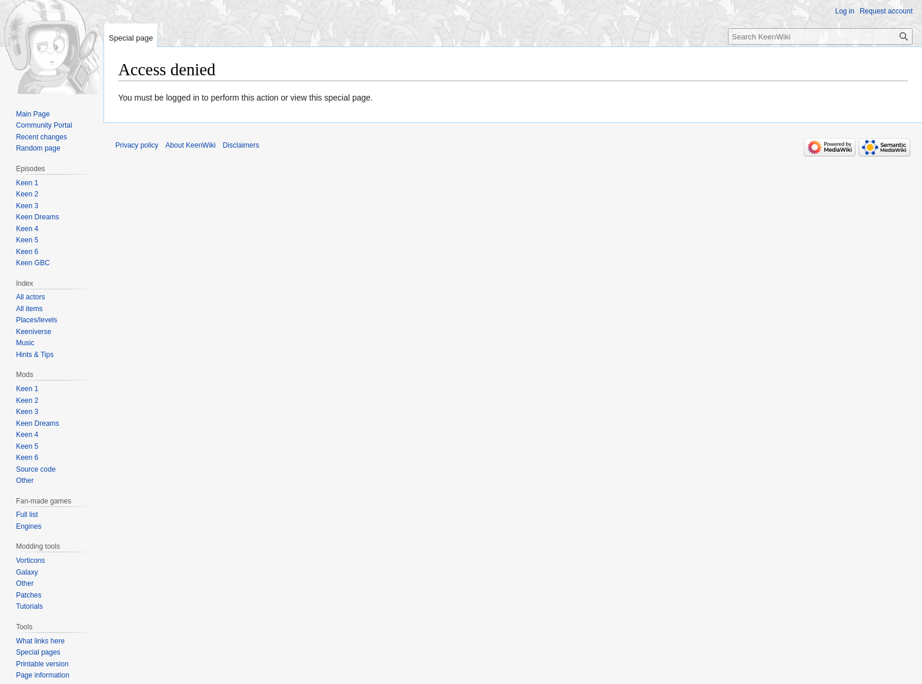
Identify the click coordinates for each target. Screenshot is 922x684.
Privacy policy (136, 145)
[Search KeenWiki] (820, 36)
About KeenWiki (190, 145)
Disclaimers (241, 145)
